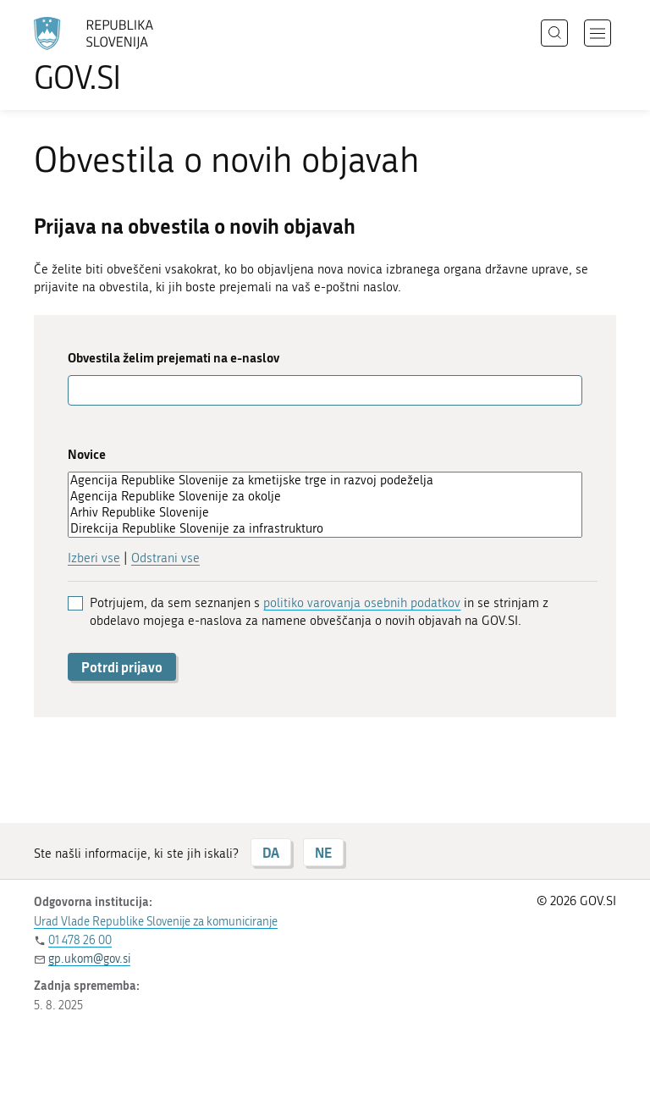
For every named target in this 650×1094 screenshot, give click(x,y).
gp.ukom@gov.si (89, 959)
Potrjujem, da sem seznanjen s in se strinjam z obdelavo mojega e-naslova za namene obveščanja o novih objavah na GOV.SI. (319, 611)
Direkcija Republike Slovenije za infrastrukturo (325, 529)
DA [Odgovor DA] (270, 852)
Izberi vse (94, 558)
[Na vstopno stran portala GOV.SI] (118, 55)
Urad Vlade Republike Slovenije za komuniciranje (156, 921)
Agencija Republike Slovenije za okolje (325, 497)
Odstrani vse (165, 558)
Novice (87, 454)
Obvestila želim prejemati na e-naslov (173, 358)
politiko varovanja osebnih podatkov (361, 603)
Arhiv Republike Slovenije (325, 513)
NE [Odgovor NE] (323, 852)
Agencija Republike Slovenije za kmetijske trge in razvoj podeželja (325, 480)
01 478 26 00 (80, 940)
